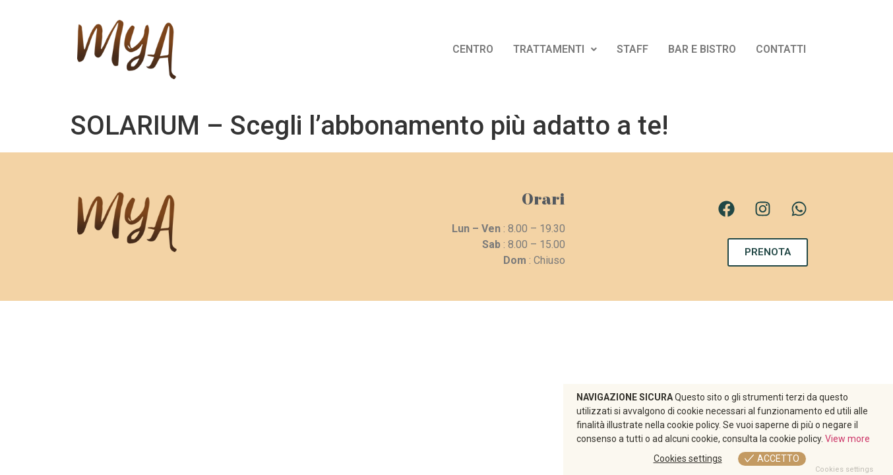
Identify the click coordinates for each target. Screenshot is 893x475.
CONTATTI (781, 49)
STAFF (632, 49)
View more (847, 438)
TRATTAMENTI (555, 49)
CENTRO (472, 49)
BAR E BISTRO (702, 49)
